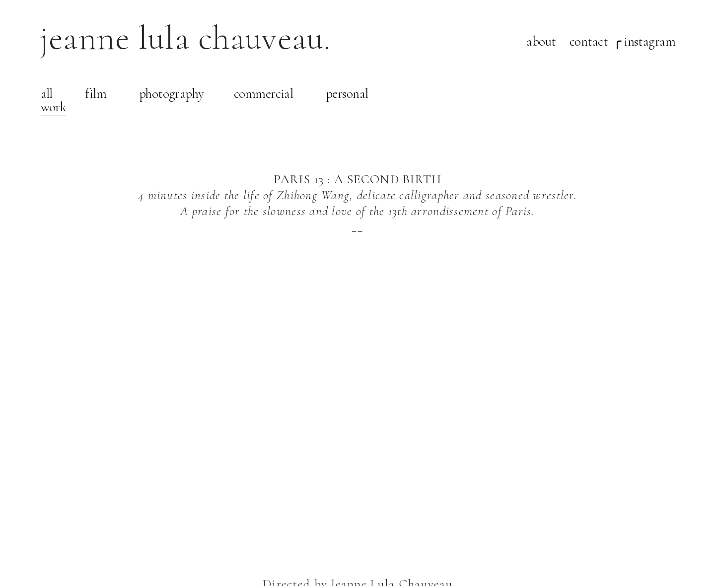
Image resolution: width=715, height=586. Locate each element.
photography (171, 93)
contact (589, 41)
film (95, 93)
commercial (263, 93)
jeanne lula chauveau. (185, 38)
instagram (649, 41)
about (541, 41)
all (47, 93)
